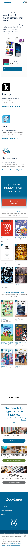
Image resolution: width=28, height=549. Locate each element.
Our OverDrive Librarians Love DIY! (14, 292)
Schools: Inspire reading (14, 460)
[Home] (6, 2)
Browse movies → (14, 397)
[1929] (7, 236)
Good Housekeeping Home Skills (5, 318)
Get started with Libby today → (12, 69)
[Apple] (7, 260)
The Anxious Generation (20, 261)
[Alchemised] (21, 283)
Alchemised (17, 284)
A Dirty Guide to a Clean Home (20, 343)
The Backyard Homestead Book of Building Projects (7, 343)
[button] (14, 507)
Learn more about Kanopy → (11, 106)
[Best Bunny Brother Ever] (21, 236)
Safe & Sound (4, 366)
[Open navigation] (25, 2)
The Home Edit (18, 366)
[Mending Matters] (21, 316)
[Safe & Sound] (7, 365)
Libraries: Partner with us (14, 441)
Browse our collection (14, 202)
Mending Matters (19, 318)
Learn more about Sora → (10, 138)
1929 (2, 237)
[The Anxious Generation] (21, 260)
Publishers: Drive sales (14, 482)
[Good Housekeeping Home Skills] (7, 316)
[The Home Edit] (21, 365)
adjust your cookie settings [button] (13, 545)
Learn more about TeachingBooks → (13, 170)
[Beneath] (7, 283)
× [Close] (25, 536)
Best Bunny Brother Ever (20, 237)
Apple (2, 261)
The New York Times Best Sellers (14, 212)
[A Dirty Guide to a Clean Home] (21, 340)
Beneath (3, 284)
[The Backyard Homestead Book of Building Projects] (7, 340)
